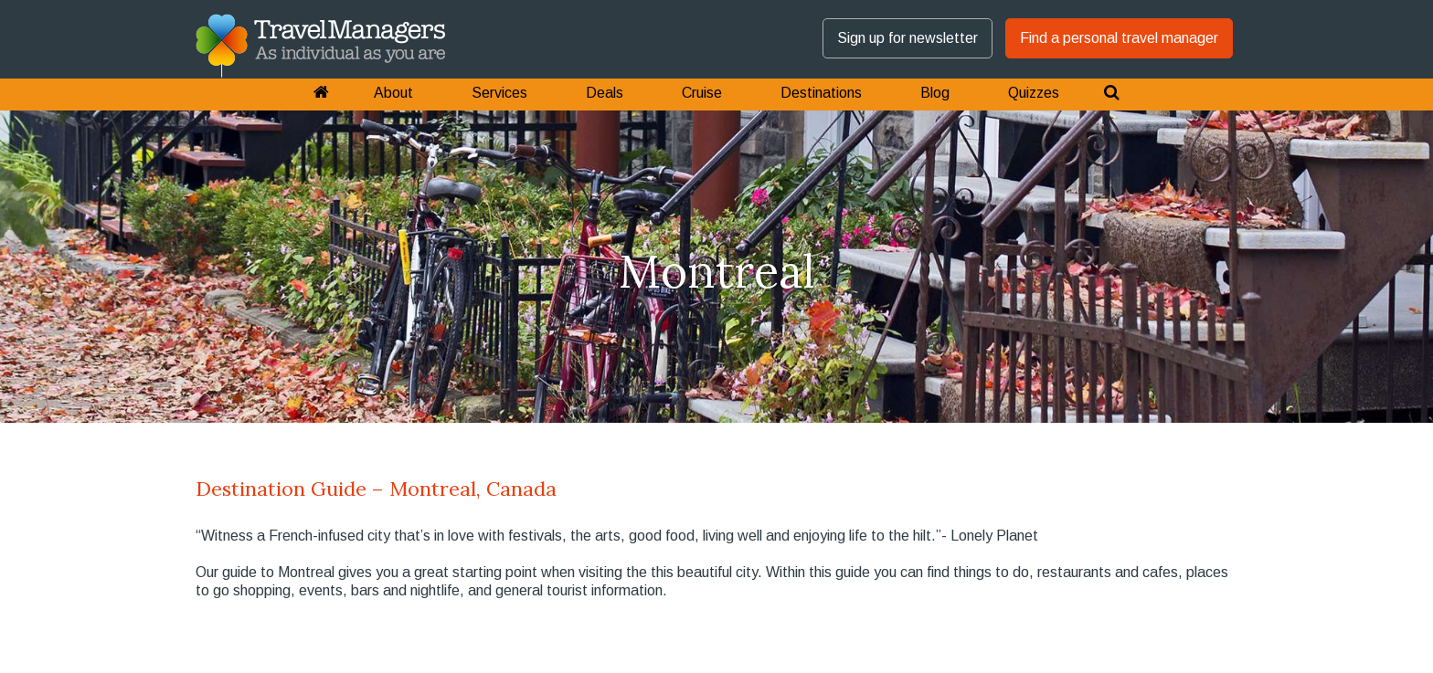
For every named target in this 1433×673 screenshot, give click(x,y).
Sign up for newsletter (907, 38)
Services (499, 92)
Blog (935, 92)
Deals (604, 92)
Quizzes (1033, 92)
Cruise (702, 92)
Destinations (821, 92)
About (393, 92)
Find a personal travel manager (1119, 38)
